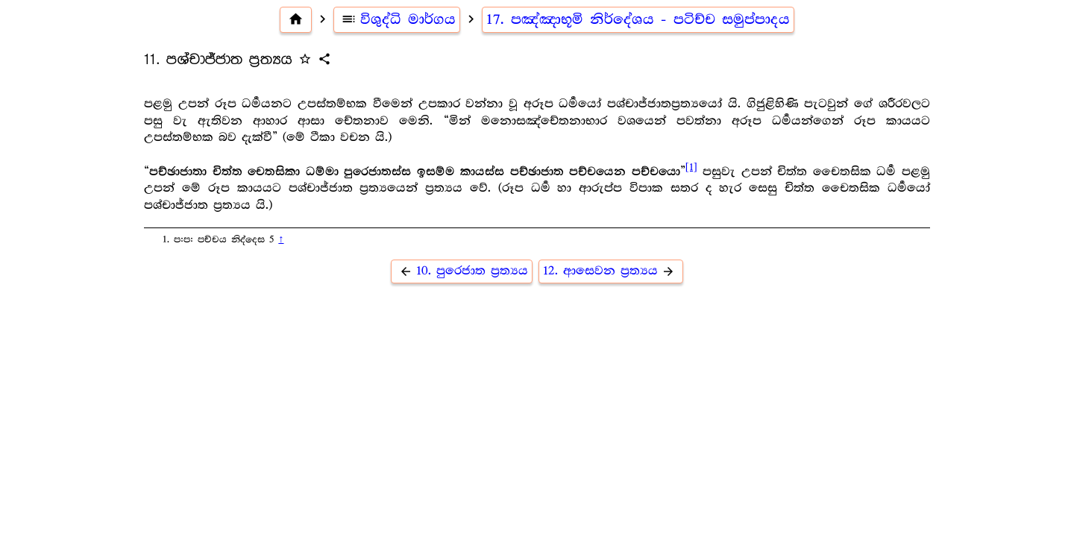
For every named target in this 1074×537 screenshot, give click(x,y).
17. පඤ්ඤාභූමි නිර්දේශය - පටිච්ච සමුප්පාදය (638, 19)
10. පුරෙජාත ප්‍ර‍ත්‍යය (461, 271)
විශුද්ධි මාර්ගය (397, 19)
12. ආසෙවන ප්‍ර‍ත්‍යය (611, 271)
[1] (691, 167)
